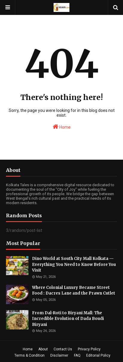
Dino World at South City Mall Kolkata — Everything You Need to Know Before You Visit (74, 264)
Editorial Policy (98, 355)
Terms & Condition (29, 355)
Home (62, 127)
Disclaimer (59, 355)
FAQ (77, 355)
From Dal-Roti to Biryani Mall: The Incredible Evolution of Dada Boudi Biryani (68, 318)
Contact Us (63, 349)
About (43, 349)
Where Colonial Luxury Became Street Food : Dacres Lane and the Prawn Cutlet (73, 290)
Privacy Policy (89, 349)
